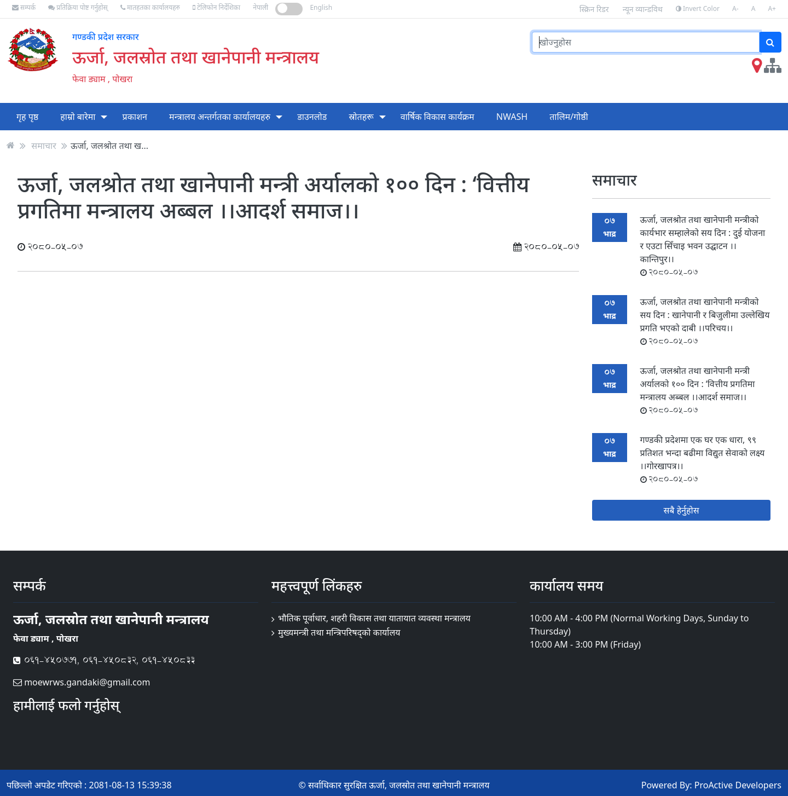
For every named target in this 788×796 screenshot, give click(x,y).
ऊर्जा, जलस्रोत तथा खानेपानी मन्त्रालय (195, 56)
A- (735, 8)
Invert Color (698, 8)
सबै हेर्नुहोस (681, 510)
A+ (772, 8)
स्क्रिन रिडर (594, 9)
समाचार (43, 145)
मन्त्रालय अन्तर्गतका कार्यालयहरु (219, 117)
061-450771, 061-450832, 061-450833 (104, 660)
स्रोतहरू (361, 117)
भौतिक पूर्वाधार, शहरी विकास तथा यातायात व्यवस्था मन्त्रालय (374, 618)
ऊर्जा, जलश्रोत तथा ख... (109, 145)
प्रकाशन (135, 117)
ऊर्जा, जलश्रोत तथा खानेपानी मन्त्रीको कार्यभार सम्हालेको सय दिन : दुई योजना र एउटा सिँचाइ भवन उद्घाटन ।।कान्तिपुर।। (703, 246)
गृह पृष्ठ (27, 117)
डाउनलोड (312, 117)
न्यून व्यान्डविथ (643, 9)
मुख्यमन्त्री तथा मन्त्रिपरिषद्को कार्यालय (339, 632)
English (321, 7)
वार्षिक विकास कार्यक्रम (437, 117)
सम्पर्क (24, 7)
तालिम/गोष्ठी (568, 117)
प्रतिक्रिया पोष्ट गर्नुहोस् (77, 7)
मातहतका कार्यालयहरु (150, 7)
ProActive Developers (737, 785)
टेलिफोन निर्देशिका (216, 7)
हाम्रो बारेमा (77, 117)
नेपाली (260, 7)
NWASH (512, 117)
